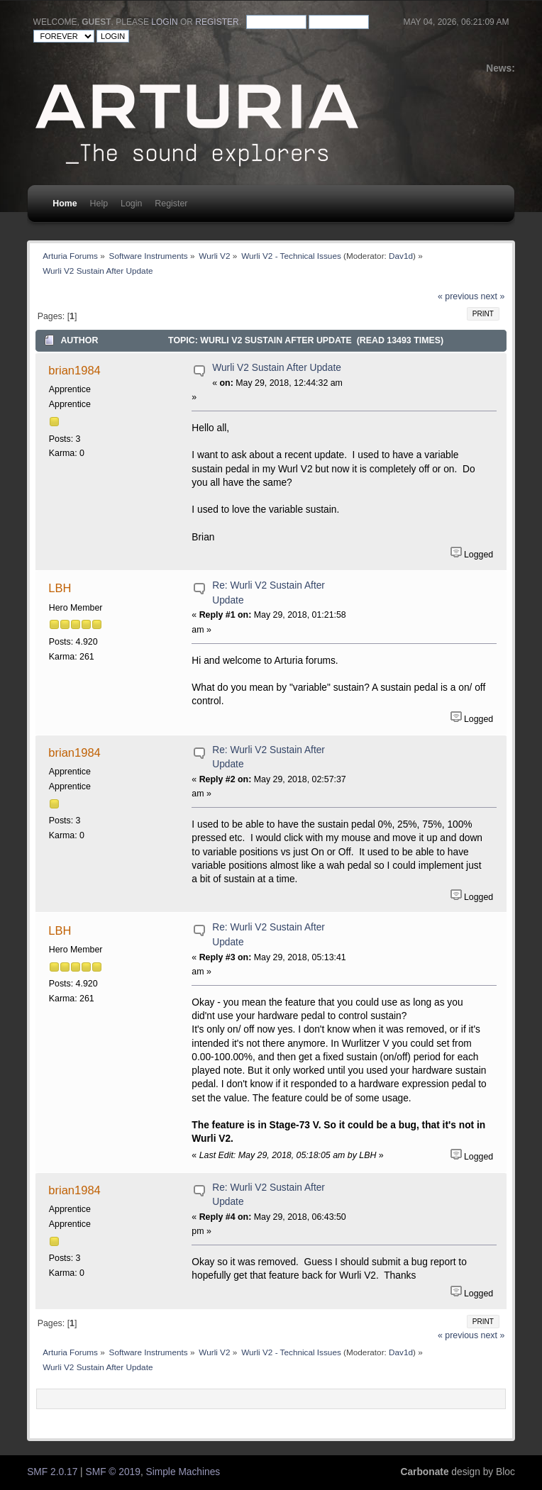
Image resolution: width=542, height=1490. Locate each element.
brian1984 (74, 370)
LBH (59, 588)
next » (493, 296)
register (216, 22)
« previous (458, 296)
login (164, 22)
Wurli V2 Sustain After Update (276, 367)
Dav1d (401, 255)
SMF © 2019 (113, 1472)
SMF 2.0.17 (52, 1472)
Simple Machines (183, 1472)
